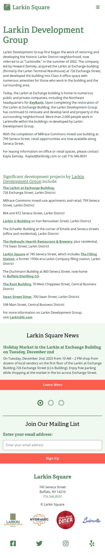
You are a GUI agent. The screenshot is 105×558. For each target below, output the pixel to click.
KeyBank (36, 102)
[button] (98, 7)
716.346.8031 (52, 496)
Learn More (74, 384)
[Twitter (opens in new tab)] (39, 543)
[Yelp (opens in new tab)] (92, 543)
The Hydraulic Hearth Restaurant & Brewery (37, 241)
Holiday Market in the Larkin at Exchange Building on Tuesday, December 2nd (52, 349)
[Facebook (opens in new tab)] (13, 543)
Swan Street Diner (17, 297)
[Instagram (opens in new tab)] (66, 543)
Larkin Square (14, 254)
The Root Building (17, 284)
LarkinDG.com (21, 317)
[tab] (40, 403)
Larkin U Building (16, 221)
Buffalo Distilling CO (23, 276)
